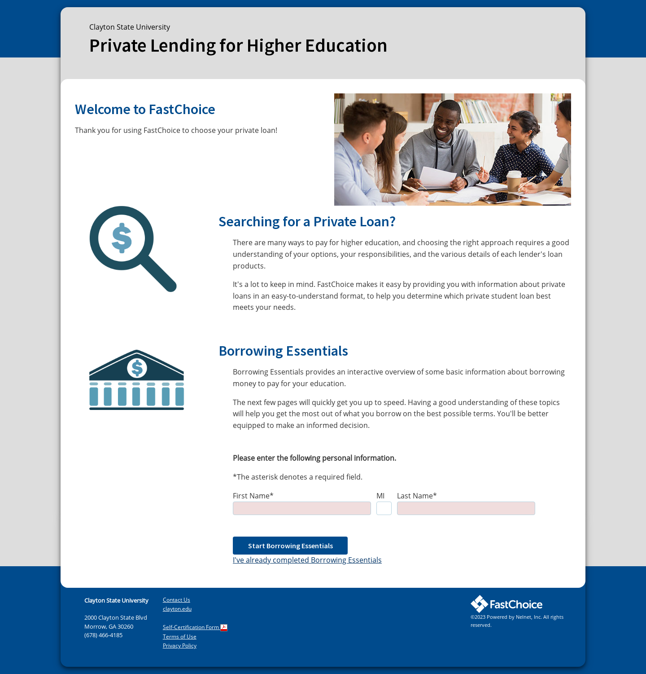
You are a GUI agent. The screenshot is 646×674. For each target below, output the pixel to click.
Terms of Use (179, 636)
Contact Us (176, 599)
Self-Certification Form (195, 627)
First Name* (253, 496)
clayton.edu (177, 608)
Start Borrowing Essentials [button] (290, 545)
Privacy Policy (179, 645)
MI (380, 496)
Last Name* (417, 496)
